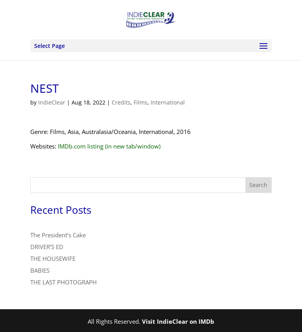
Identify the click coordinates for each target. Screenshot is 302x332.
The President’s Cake (58, 235)
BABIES (40, 270)
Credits (121, 102)
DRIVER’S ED (46, 247)
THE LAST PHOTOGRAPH (63, 282)
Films (140, 102)
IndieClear (51, 102)
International (168, 102)
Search (258, 185)
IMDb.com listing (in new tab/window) (109, 146)
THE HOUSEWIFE (53, 258)
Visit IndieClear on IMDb (178, 321)
